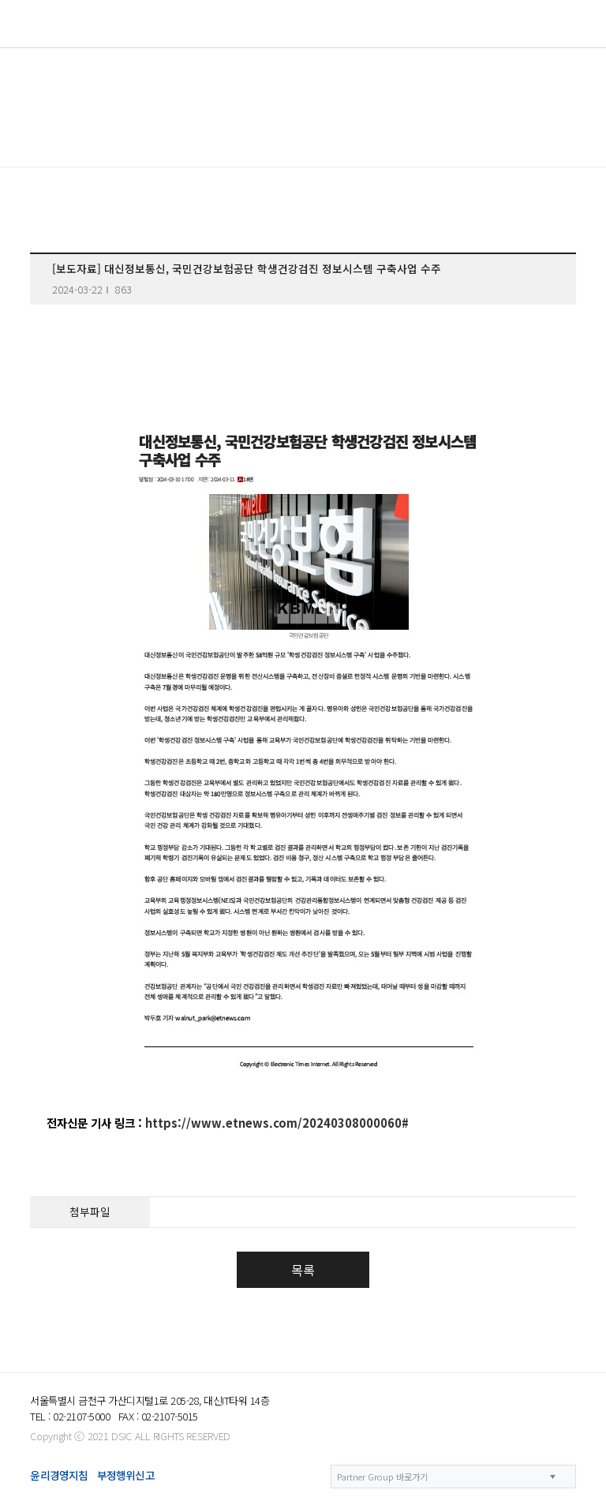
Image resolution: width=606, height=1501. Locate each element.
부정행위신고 (126, 1475)
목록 (303, 1269)
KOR (518, 24)
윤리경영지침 (59, 1475)
